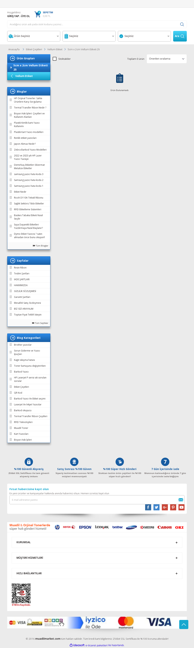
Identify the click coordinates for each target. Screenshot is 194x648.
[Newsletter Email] (97, 499)
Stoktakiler (64, 58)
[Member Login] (13, 16)
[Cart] (43, 14)
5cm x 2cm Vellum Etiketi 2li (84, 49)
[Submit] (181, 499)
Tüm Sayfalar (40, 323)
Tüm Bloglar (40, 245)
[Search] (97, 24)
